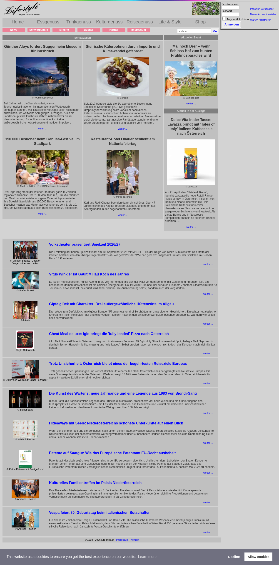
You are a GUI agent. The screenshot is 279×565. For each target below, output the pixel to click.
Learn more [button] (147, 557)
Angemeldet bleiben (238, 19)
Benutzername (230, 4)
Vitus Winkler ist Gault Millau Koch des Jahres (89, 274)
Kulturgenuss (109, 21)
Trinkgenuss (78, 21)
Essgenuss (48, 21)
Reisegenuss (140, 21)
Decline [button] (234, 557)
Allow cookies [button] (258, 557)
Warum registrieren (260, 19)
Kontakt (135, 539)
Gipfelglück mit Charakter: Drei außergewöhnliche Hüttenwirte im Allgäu (111, 304)
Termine (63, 29)
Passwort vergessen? (262, 9)
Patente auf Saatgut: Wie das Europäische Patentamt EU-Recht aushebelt (112, 453)
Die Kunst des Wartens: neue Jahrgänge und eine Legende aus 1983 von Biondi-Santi (123, 393)
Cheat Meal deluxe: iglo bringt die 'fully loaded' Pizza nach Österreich (109, 334)
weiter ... (42, 128)
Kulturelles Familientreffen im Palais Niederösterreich (95, 483)
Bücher (88, 29)
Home (18, 21)
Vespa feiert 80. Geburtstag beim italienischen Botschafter (99, 513)
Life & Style (169, 21)
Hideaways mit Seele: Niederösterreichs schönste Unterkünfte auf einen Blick (116, 423)
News (13, 29)
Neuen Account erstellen (263, 14)
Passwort (227, 11)
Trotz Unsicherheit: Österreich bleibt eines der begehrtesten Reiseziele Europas (118, 364)
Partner (113, 29)
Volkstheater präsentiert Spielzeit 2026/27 (84, 244)
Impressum (138, 29)
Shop (200, 21)
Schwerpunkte (38, 29)
